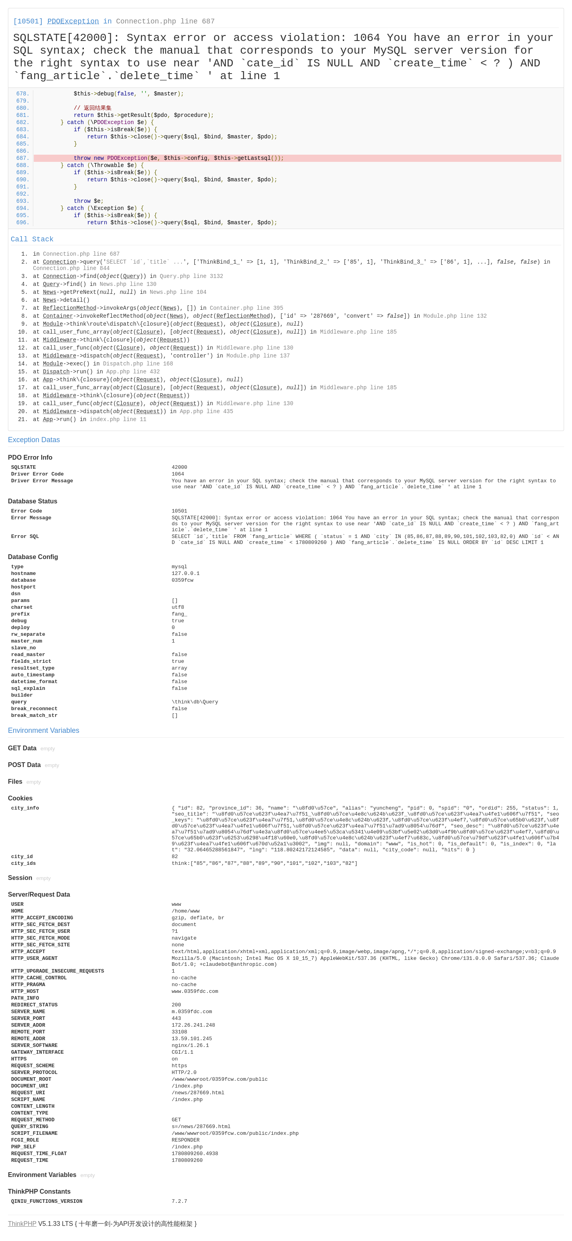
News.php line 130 (128, 284)
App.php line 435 (206, 411)
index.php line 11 (118, 419)
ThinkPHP (22, 1223)
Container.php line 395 (246, 308)
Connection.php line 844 (71, 268)
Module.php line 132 (455, 316)
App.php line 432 (133, 372)
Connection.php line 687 (165, 21)
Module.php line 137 (258, 356)
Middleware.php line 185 (358, 332)
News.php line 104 (178, 292)
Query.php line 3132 (191, 276)
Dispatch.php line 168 (138, 364)
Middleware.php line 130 (254, 348)
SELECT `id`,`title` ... (144, 262)
